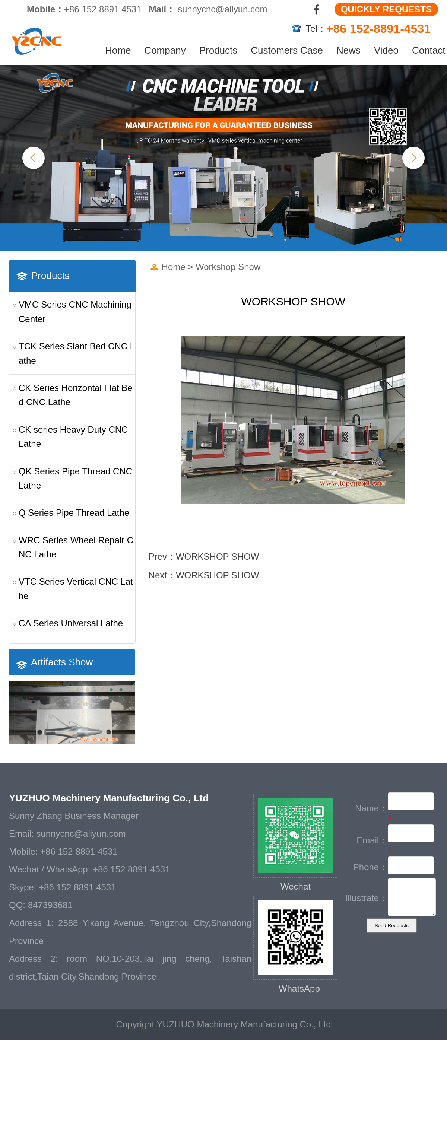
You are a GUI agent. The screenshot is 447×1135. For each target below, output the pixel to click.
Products (218, 50)
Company (165, 50)
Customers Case (287, 50)
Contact (429, 50)
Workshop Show (228, 267)
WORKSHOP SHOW (217, 556)
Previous (33, 158)
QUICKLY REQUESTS (386, 9)
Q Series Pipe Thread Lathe (74, 513)
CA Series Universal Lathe (71, 623)
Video (386, 50)
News (348, 50)
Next (413, 158)
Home (118, 50)
